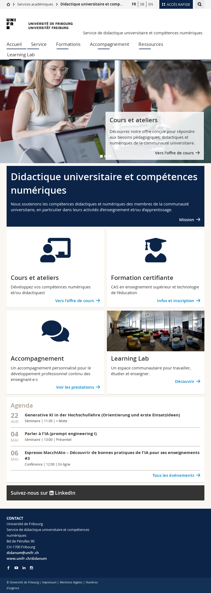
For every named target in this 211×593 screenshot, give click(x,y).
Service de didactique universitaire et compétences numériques (142, 32)
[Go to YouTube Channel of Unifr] (16, 568)
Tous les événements (173, 475)
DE (142, 4)
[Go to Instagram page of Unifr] (31, 568)
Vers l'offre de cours (174, 153)
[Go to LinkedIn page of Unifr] (24, 568)
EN (150, 4)
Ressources (150, 44)
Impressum (49, 582)
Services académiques (35, 4)
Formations (68, 44)
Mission (186, 219)
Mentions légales (71, 582)
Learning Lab (21, 54)
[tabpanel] (105, 111)
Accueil (14, 44)
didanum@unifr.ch (23, 552)
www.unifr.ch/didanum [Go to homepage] (27, 558)
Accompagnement (109, 44)
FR (134, 4)
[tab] (101, 156)
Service (39, 44)
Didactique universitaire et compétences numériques (108, 4)
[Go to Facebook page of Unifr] (8, 567)
